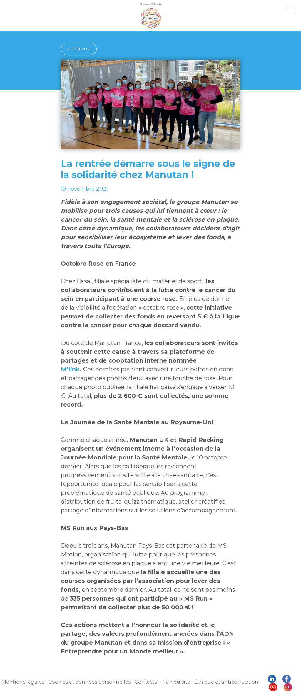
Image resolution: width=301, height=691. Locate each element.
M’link (148, 351)
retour (77, 48)
